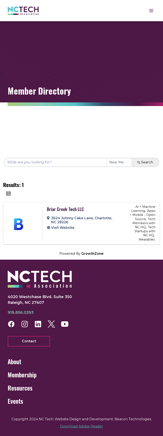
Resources (20, 388)
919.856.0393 (21, 312)
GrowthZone (92, 254)
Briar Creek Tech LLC (65, 209)
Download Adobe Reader (81, 426)
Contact (29, 341)
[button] (8, 194)
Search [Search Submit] (145, 162)
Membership (22, 374)
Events (15, 401)
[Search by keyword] (55, 162)
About (14, 361)
